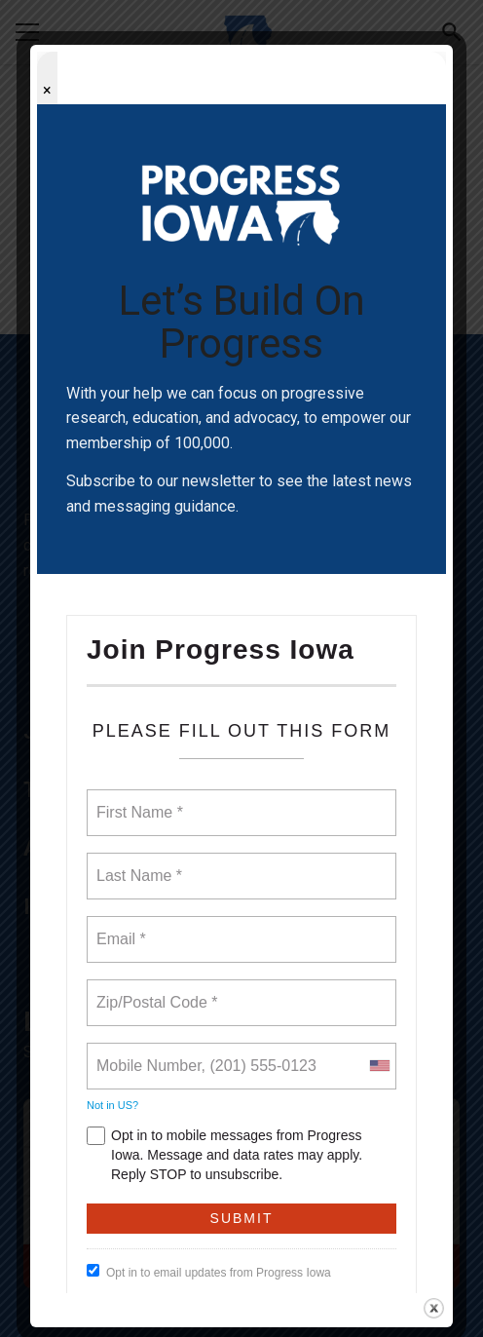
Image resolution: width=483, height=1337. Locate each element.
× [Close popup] (47, 90)
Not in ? (112, 1105)
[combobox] (378, 1066)
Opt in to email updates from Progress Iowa (209, 1272)
